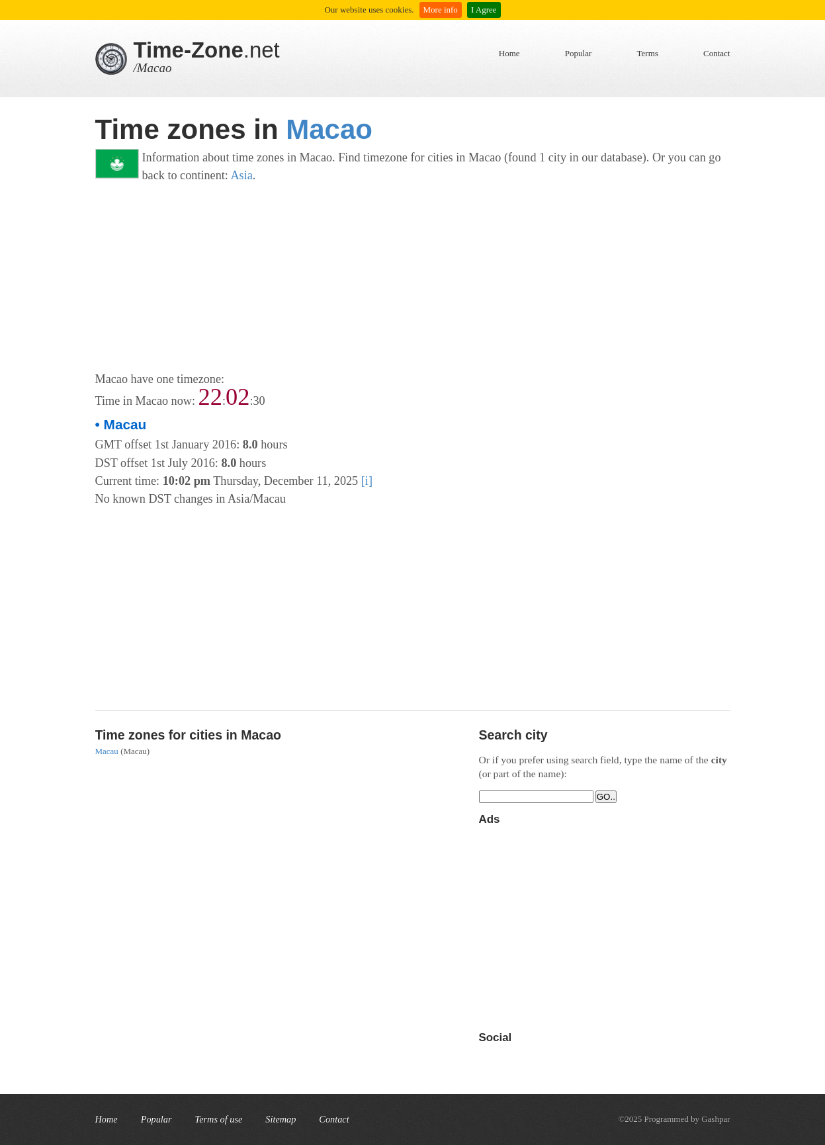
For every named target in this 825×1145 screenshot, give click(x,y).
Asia (241, 175)
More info (440, 10)
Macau (106, 751)
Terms (647, 53)
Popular (578, 53)
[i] (366, 481)
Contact (716, 53)
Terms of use (219, 1119)
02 (237, 397)
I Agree (484, 10)
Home (509, 53)
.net (207, 50)
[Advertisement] (412, 277)
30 (259, 400)
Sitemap (280, 1119)
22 (210, 397)
